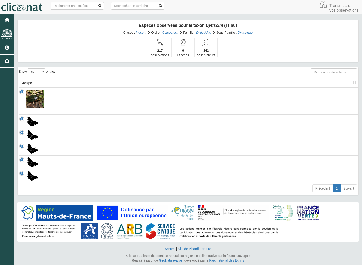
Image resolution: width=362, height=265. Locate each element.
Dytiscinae (245, 32)
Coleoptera (170, 32)
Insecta (141, 32)
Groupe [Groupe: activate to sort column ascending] (26, 83)
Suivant (348, 188)
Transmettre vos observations (344, 7)
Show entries (37, 71)
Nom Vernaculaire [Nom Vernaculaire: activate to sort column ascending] (180, 83)
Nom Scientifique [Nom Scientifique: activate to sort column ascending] (83, 83)
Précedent (322, 188)
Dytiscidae (203, 32)
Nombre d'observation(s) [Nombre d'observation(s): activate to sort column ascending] (285, 83)
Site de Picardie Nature (194, 249)
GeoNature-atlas (171, 260)
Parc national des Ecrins (226, 260)
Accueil (170, 249)
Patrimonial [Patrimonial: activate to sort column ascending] (232, 83)
